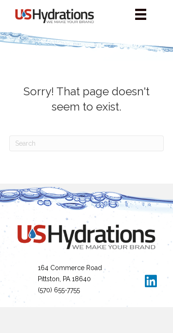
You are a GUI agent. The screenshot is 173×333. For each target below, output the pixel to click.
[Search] (86, 143)
